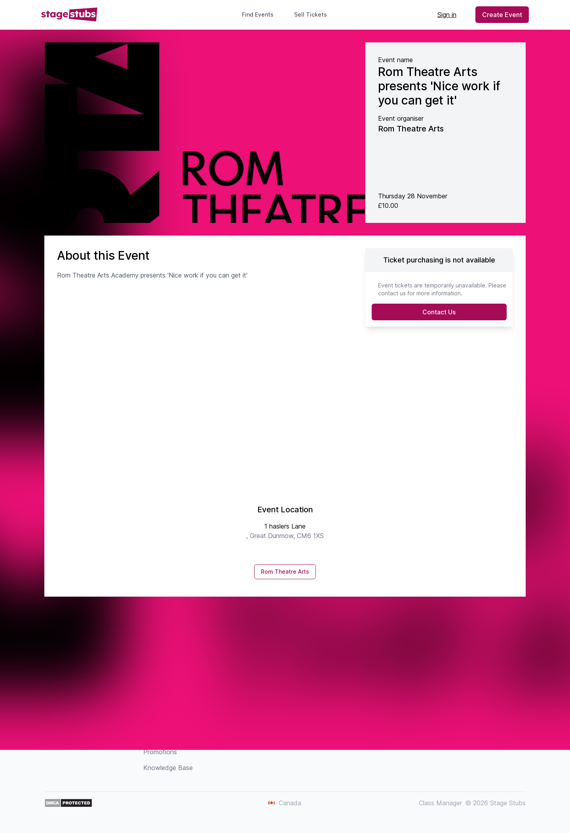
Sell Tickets (313, 14)
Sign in (446, 15)
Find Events (258, 14)
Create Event (502, 15)
